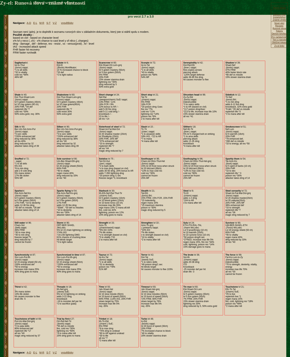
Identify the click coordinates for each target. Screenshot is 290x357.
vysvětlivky (67, 22)
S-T (48, 22)
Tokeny (279, 31)
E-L (35, 22)
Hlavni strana (279, 7)
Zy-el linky (279, 46)
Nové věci (279, 23)
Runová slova (279, 28)
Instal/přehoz (279, 17)
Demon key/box (279, 33)
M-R (41, 22)
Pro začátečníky (279, 37)
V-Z (55, 22)
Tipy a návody (279, 39)
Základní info (279, 14)
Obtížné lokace (279, 42)
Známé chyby (279, 20)
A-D (29, 22)
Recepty (279, 26)
